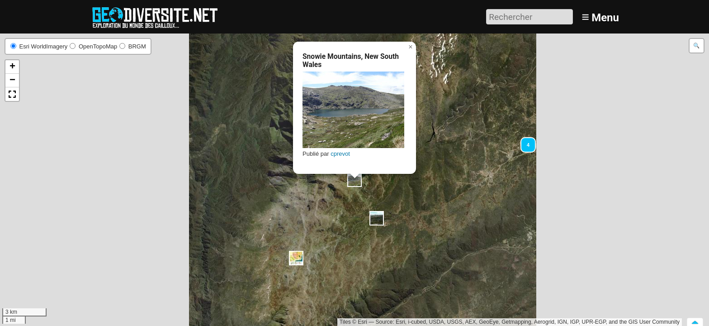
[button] (524, 141)
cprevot (340, 153)
